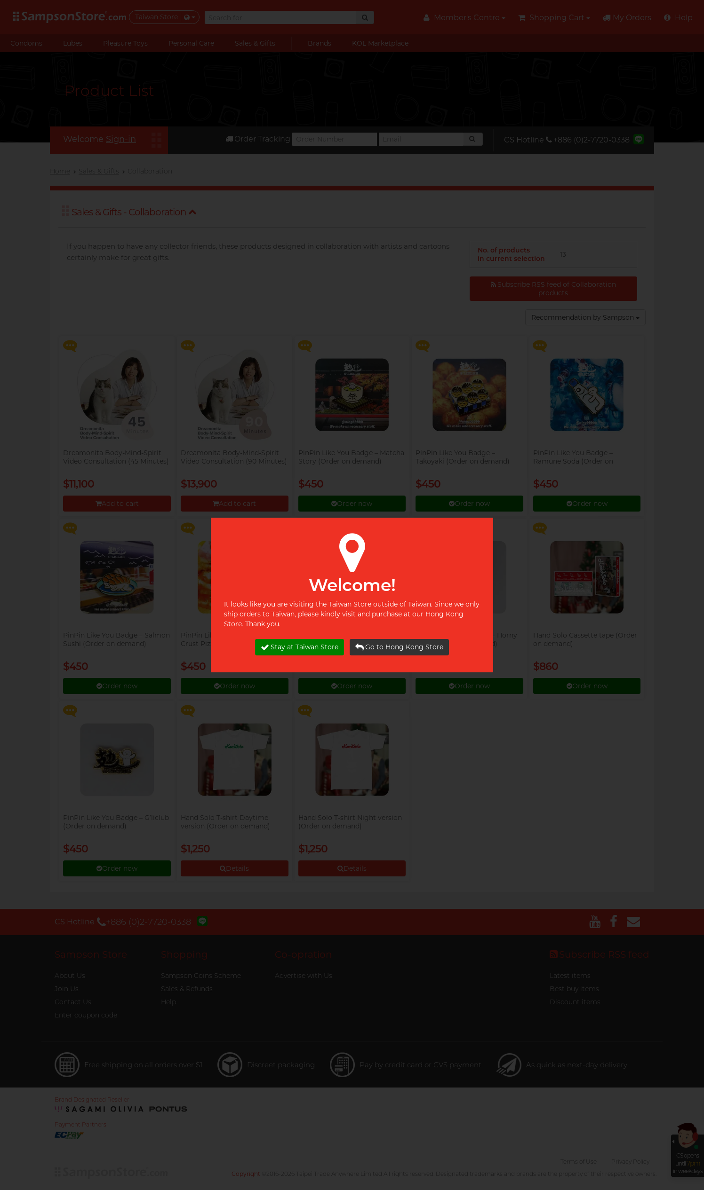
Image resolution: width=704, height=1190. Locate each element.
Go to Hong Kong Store (399, 647)
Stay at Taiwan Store (299, 647)
